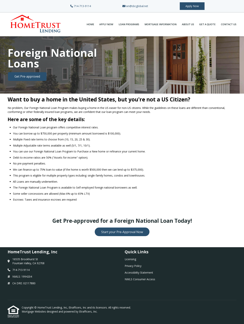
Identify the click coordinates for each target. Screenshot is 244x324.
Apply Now (192, 6)
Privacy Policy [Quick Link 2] (133, 266)
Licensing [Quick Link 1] (130, 259)
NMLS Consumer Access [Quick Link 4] (140, 279)
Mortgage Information (160, 24)
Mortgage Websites (34, 311)
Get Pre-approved (27, 76)
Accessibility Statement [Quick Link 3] (139, 272)
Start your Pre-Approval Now (122, 232)
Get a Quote (207, 24)
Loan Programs (129, 24)
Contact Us (228, 24)
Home (90, 24)
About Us (188, 24)
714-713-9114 (80, 6)
